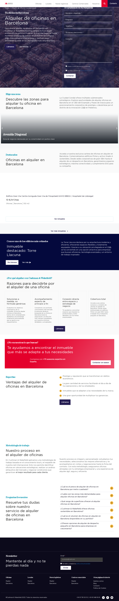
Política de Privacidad (86, 70)
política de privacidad (83, 563)
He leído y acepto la (76, 563)
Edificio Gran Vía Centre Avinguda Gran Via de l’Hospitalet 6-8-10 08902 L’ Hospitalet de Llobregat (49, 196)
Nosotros (95, 4)
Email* (62, 556)
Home (7, 8)
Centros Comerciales (80, 4)
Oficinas (38, 4)
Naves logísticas (62, 4)
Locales (49, 4)
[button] (2, 128)
